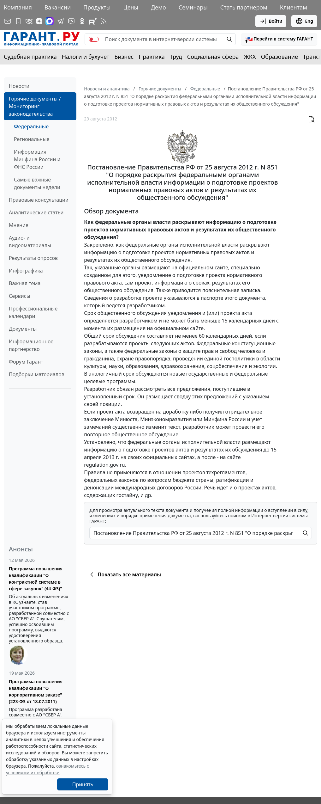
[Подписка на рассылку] (7, 21)
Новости (19, 86)
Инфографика (26, 270)
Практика (151, 56)
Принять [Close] (82, 784)
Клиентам (293, 7)
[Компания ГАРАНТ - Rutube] (93, 21)
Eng (304, 21)
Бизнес (124, 56)
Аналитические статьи (36, 212)
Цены (130, 7)
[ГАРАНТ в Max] (49, 21)
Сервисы (19, 295)
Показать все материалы (124, 574)
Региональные (31, 139)
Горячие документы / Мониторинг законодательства (35, 106)
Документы (23, 328)
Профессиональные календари (33, 312)
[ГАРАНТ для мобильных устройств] (18, 21)
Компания (18, 7)
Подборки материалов (36, 374)
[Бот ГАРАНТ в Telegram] (71, 21)
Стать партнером (243, 7)
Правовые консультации (38, 199)
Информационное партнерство (31, 345)
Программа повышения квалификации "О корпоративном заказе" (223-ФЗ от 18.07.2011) (35, 691)
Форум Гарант (26, 361)
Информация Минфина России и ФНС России (37, 159)
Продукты (96, 7)
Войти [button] (270, 21)
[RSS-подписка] (103, 21)
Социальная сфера (213, 56)
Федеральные (31, 126)
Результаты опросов (33, 258)
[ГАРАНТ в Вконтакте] (29, 21)
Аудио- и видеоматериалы (30, 241)
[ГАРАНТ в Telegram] (60, 21)
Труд (176, 56)
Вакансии (58, 7)
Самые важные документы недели (37, 183)
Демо (158, 7)
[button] (279, 39)
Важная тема (25, 283)
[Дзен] (39, 21)
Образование (279, 56)
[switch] (94, 39)
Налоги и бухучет (86, 56)
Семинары (193, 7)
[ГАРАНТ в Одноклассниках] (82, 21)
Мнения (18, 225)
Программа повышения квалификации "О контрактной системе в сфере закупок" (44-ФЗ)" (35, 579)
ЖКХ (250, 56)
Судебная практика (30, 56)
